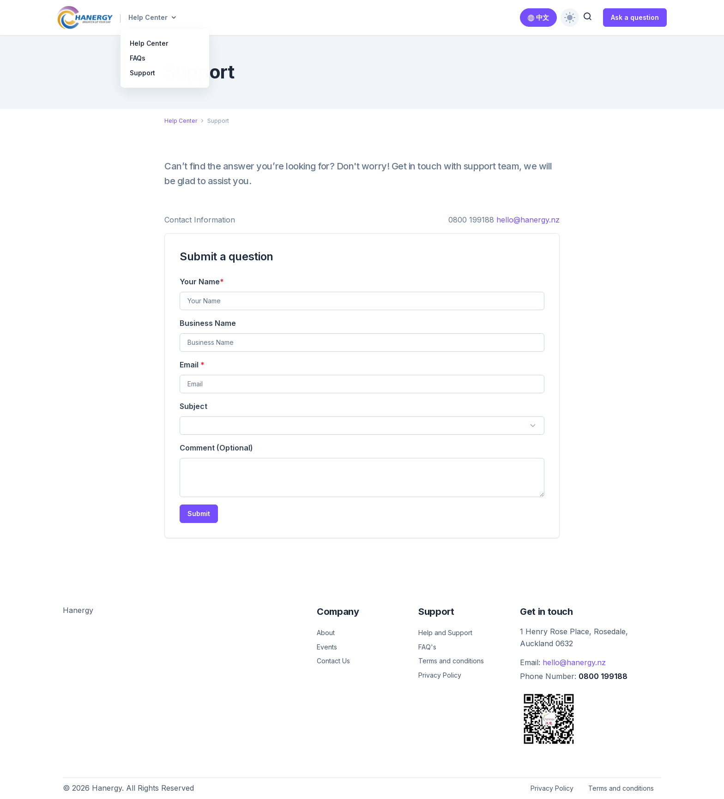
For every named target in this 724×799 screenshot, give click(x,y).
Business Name (208, 323)
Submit (198, 513)
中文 (538, 17)
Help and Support (445, 633)
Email (192, 364)
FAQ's (427, 647)
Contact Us (333, 661)
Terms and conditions (451, 661)
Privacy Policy (439, 675)
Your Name (202, 281)
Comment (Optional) (216, 447)
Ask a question (635, 17)
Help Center (148, 17)
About (326, 633)
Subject (193, 406)
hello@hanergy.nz (528, 219)
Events (327, 647)
